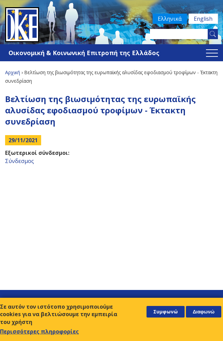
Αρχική (12, 72)
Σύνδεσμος (19, 161)
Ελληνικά (168, 18)
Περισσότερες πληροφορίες (39, 331)
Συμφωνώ (165, 311)
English (202, 18)
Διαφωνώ (204, 311)
